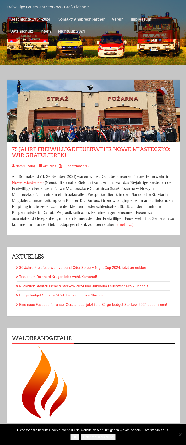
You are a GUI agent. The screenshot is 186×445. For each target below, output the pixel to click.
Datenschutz (21, 31)
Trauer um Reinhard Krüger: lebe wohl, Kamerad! (58, 277)
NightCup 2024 (71, 31)
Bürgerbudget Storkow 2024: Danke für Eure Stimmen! (62, 295)
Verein (118, 19)
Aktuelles (49, 166)
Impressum (141, 19)
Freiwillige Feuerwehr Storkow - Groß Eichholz (48, 7)
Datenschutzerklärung (98, 437)
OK (74, 437)
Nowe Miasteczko (28, 182)
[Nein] (180, 434)
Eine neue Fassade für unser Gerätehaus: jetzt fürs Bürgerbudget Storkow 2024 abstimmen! (93, 304)
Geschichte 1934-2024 (30, 19)
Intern (45, 31)
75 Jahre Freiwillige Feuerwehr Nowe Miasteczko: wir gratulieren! (91, 152)
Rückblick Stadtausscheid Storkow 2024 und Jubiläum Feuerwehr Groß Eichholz (83, 286)
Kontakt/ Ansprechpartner (81, 19)
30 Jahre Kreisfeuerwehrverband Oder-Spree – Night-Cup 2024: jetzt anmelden (82, 267)
